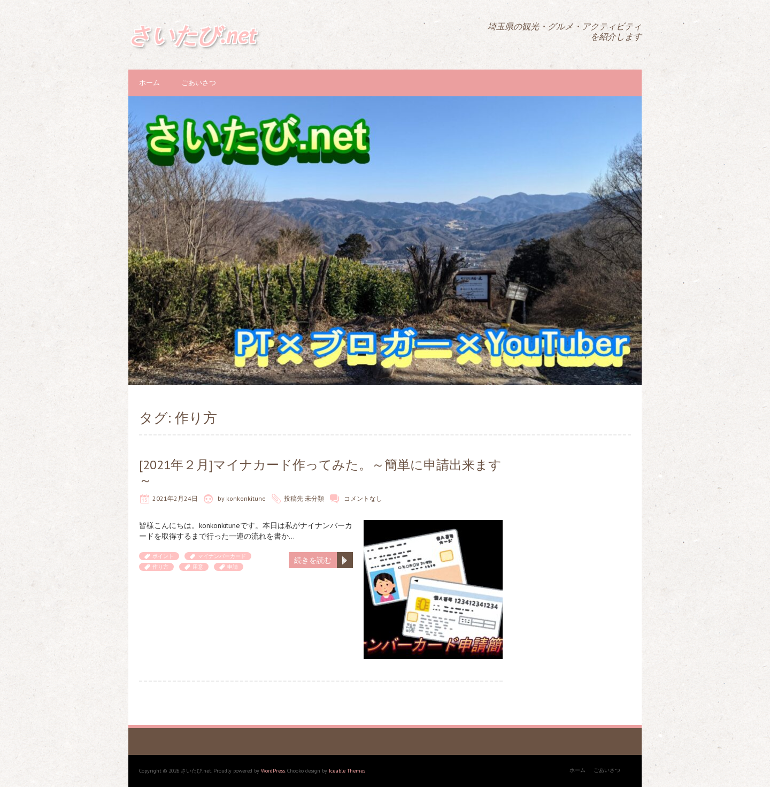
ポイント (163, 556)
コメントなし (363, 498)
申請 (232, 566)
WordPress (273, 770)
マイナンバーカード (222, 556)
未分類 (314, 498)
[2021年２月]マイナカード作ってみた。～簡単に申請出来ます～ (320, 472)
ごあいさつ (198, 82)
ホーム (149, 82)
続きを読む (313, 560)
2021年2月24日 (175, 498)
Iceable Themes (347, 770)
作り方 (160, 566)
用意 (197, 566)
